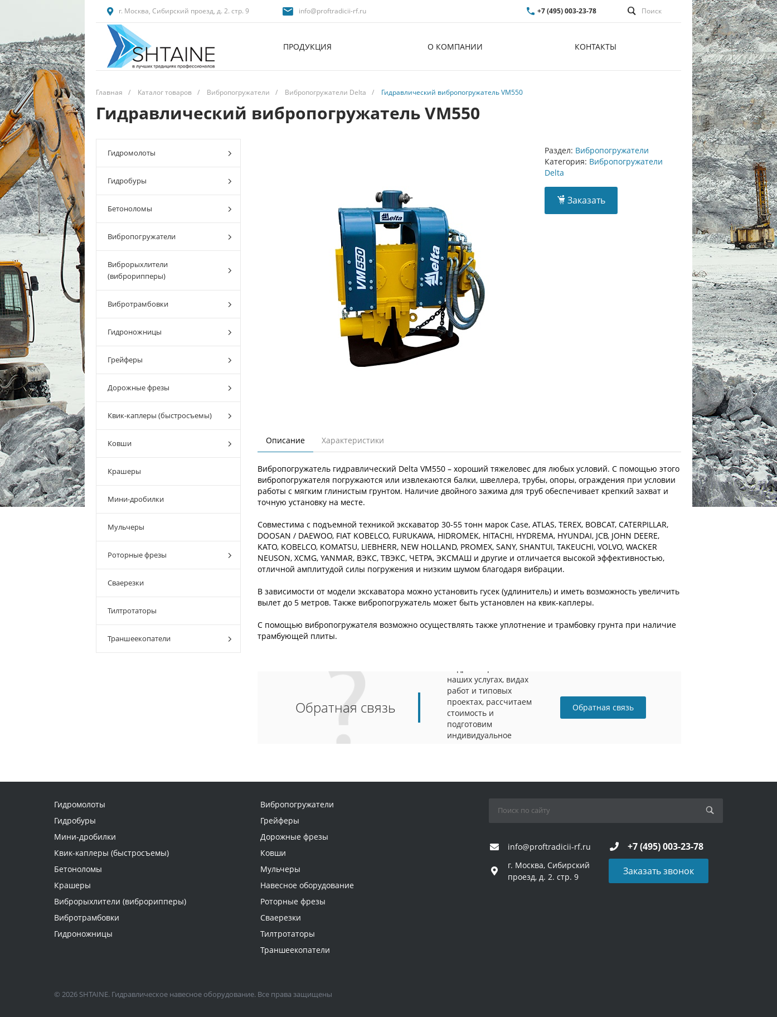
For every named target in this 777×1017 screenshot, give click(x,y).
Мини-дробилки (136, 499)
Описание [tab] (285, 440)
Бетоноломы (170, 209)
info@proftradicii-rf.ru (332, 11)
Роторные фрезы (170, 555)
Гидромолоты (170, 153)
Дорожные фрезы (170, 387)
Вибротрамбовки (170, 304)
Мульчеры (126, 527)
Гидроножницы (170, 332)
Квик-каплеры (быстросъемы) (170, 415)
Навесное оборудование (307, 885)
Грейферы (170, 360)
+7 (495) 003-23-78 (566, 11)
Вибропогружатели (170, 236)
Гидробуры (170, 181)
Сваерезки (126, 583)
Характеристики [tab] (353, 440)
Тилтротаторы (132, 611)
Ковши (170, 443)
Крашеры (124, 471)
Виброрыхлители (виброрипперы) (170, 270)
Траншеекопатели (170, 638)
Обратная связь (603, 707)
